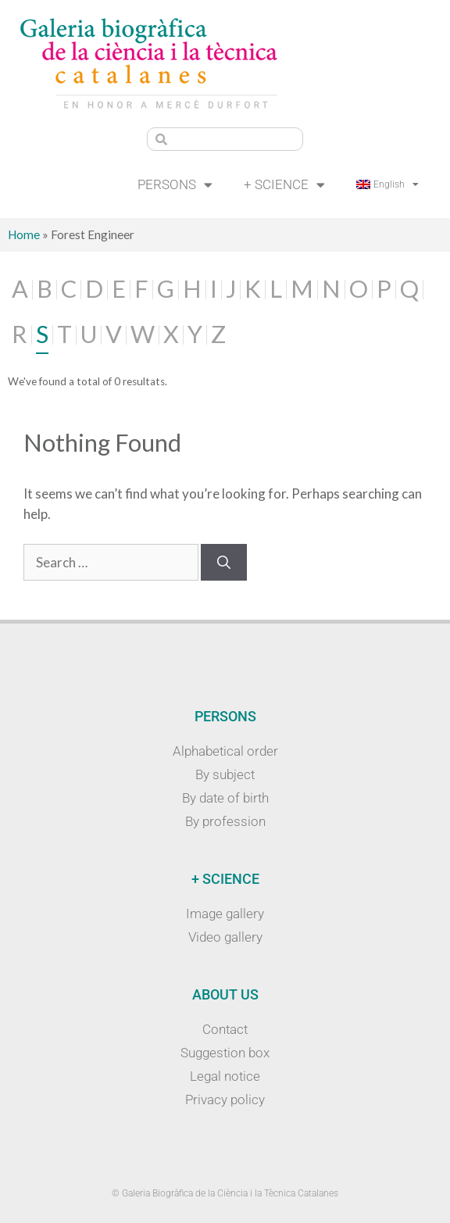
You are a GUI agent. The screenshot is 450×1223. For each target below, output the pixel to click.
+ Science (284, 184)
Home (24, 234)
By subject (225, 774)
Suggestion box (225, 1052)
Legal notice (225, 1076)
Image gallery (225, 913)
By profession (225, 821)
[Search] (224, 562)
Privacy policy (225, 1099)
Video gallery (225, 937)
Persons (175, 184)
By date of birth (225, 798)
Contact (225, 1029)
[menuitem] (387, 184)
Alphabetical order (225, 751)
